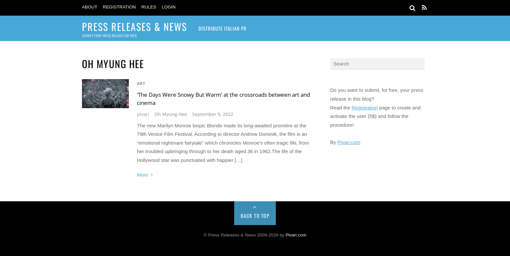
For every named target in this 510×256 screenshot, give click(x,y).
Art (141, 83)
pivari (143, 114)
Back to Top (255, 215)
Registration (119, 7)
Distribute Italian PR (222, 28)
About (89, 7)
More (142, 175)
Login (169, 7)
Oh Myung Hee (170, 114)
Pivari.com (348, 142)
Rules (148, 7)
